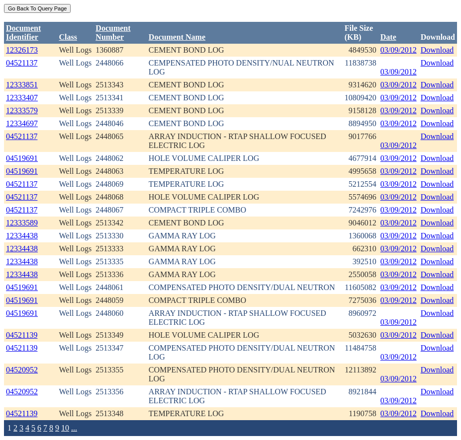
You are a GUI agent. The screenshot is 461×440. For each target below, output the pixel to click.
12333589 (22, 223)
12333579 (22, 110)
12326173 (22, 50)
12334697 (22, 123)
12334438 (22, 235)
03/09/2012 (398, 50)
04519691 (22, 158)
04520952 (22, 370)
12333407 (22, 97)
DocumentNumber (112, 32)
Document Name (177, 37)
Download (437, 50)
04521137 (21, 63)
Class (68, 37)
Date (388, 37)
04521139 (21, 335)
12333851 (22, 84)
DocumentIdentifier (23, 32)
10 (65, 428)
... (74, 428)
